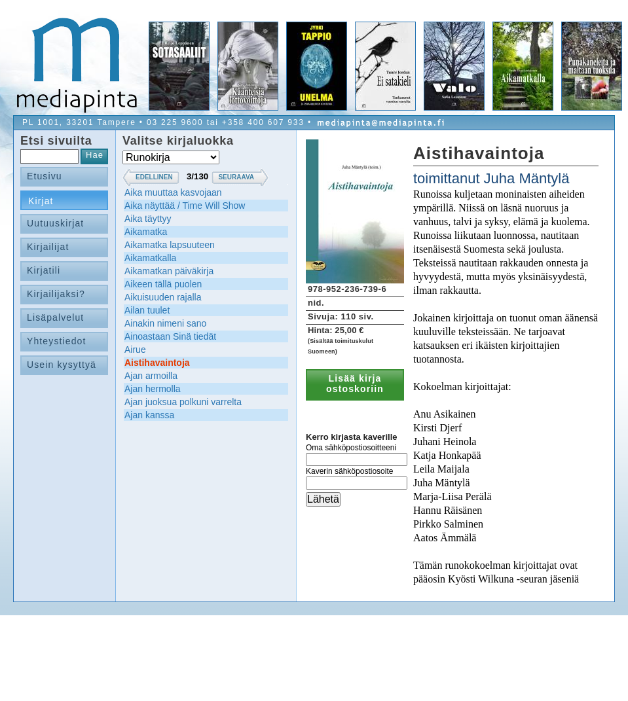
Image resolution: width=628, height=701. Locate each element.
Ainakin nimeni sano (165, 323)
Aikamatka (145, 231)
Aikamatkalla (150, 258)
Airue (135, 349)
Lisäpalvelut (55, 317)
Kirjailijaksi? (56, 294)
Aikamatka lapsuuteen (169, 245)
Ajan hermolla (152, 389)
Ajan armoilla (150, 375)
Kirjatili (43, 270)
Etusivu (44, 176)
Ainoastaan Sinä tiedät (170, 336)
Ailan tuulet (147, 310)
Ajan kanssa (149, 415)
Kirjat (41, 201)
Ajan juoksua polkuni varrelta (183, 402)
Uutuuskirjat (55, 223)
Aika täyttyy (148, 218)
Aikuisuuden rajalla (163, 297)
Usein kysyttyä (61, 364)
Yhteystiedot (56, 341)
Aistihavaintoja (157, 362)
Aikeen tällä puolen (163, 284)
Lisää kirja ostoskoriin (355, 383)
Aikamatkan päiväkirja (168, 271)
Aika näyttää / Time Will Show (184, 205)
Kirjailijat (48, 247)
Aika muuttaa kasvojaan (173, 192)
